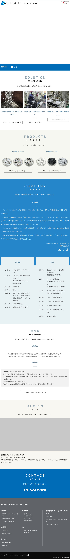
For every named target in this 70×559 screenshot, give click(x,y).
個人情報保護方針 (24, 555)
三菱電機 (4, 555)
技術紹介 (3, 510)
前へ (14, 67)
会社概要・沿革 (7, 533)
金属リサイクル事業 (8, 518)
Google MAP (6, 542)
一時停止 (12, 67)
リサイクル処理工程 (8, 521)
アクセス (3, 539)
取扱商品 (25, 510)
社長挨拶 (5, 530)
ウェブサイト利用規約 (13, 555)
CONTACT (5, 545)
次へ (17, 67)
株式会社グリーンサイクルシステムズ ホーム (14, 504)
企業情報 (3, 527)
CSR (23, 527)
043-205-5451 (38, 490)
